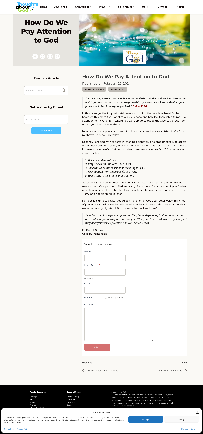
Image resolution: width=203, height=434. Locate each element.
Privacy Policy (23, 429)
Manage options (188, 429)
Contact (164, 7)
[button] (197, 412)
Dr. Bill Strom (94, 230)
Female (119, 297)
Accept (145, 419)
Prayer (104, 7)
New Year (71, 402)
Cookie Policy (9, 429)
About (182, 7)
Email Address (92, 265)
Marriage (33, 397)
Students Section (37, 408)
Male (109, 297)
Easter (69, 405)
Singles (32, 402)
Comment (90, 304)
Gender (88, 297)
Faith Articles (83, 7)
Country (88, 283)
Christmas (71, 399)
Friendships (34, 405)
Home (43, 7)
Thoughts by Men (117, 89)
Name (88, 251)
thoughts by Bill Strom (94, 89)
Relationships (125, 7)
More (146, 7)
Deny (181, 419)
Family (32, 399)
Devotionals (60, 7)
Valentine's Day (73, 397)
